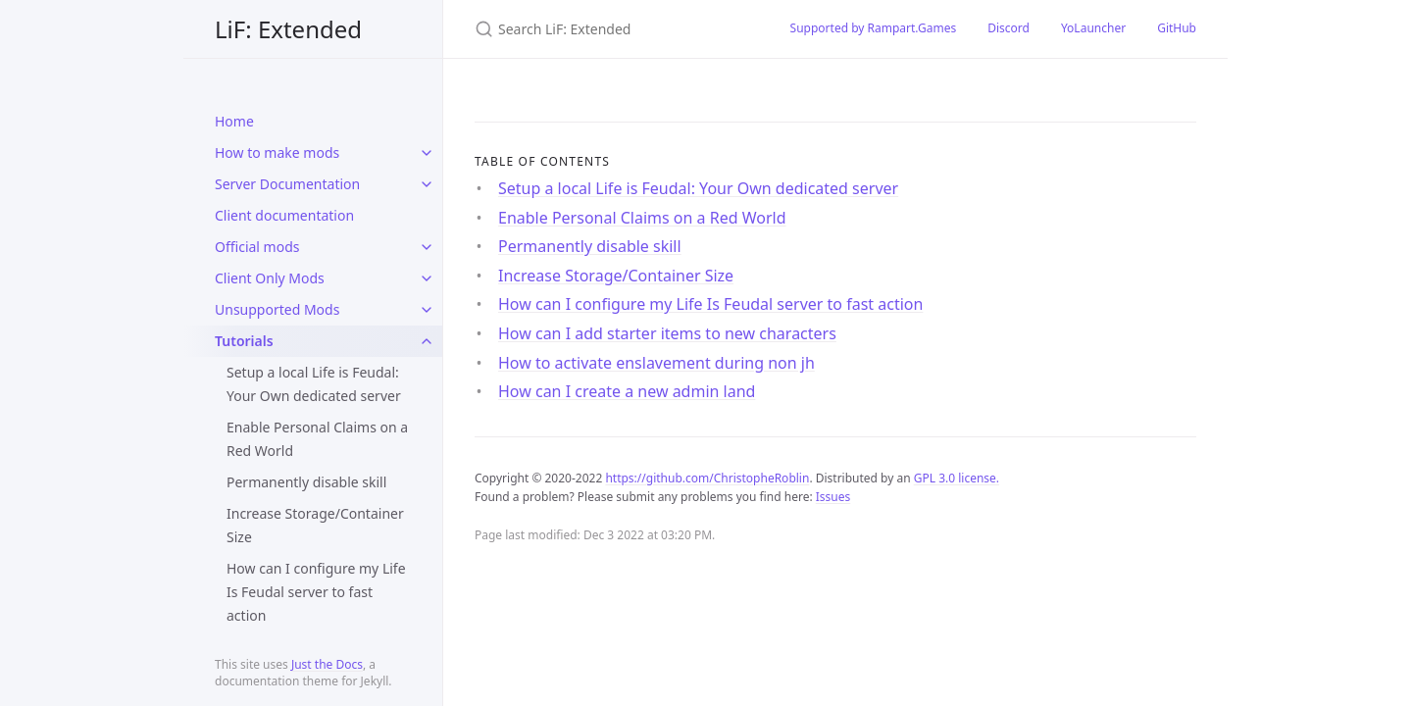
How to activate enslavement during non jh (656, 363)
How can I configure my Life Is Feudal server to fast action (316, 592)
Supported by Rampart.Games (873, 28)
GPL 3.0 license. (956, 478)
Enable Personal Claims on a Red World (317, 439)
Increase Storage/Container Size (315, 525)
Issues (833, 496)
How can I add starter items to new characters (667, 333)
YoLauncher (1093, 28)
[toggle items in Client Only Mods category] (426, 278)
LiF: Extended (288, 29)
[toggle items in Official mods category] (426, 247)
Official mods (257, 246)
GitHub (1176, 28)
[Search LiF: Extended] (609, 29)
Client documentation (284, 215)
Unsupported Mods (277, 309)
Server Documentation (287, 184)
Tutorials (244, 340)
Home (234, 121)
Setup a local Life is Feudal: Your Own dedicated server (314, 384)
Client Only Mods (270, 278)
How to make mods (277, 152)
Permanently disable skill (306, 482)
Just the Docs (327, 664)
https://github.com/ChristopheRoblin (707, 478)
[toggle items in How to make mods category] (426, 153)
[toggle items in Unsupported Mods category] (426, 310)
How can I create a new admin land (626, 391)
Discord (1008, 28)
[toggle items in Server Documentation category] (426, 184)
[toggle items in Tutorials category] (426, 341)
